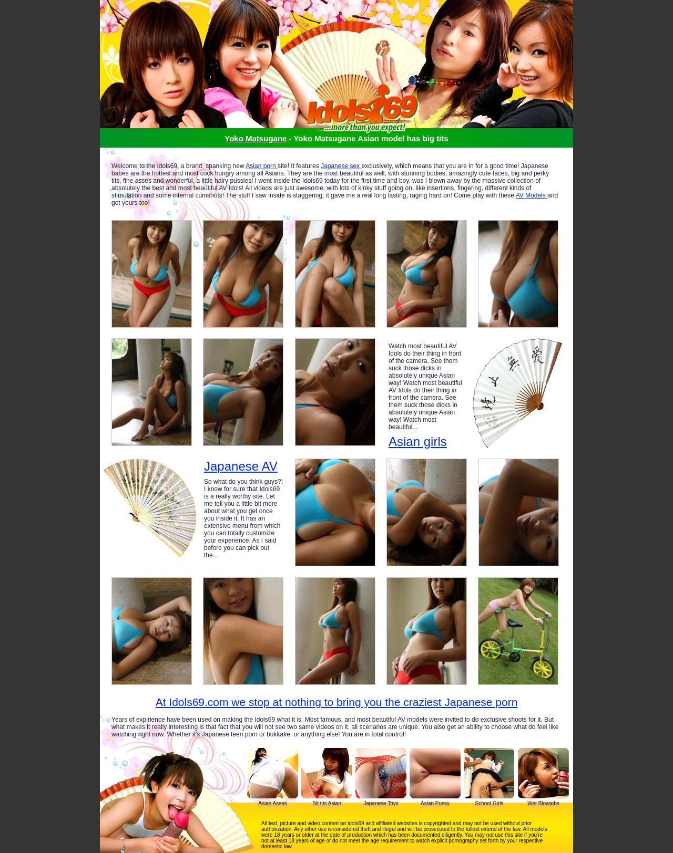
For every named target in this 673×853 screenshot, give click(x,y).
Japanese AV (241, 466)
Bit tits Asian (326, 803)
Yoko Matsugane (256, 138)
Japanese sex (341, 166)
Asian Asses (272, 803)
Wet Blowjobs (543, 803)
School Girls (489, 803)
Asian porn (262, 166)
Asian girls (418, 441)
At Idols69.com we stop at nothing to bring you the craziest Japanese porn (337, 702)
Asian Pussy (435, 803)
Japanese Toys (381, 803)
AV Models (531, 195)
